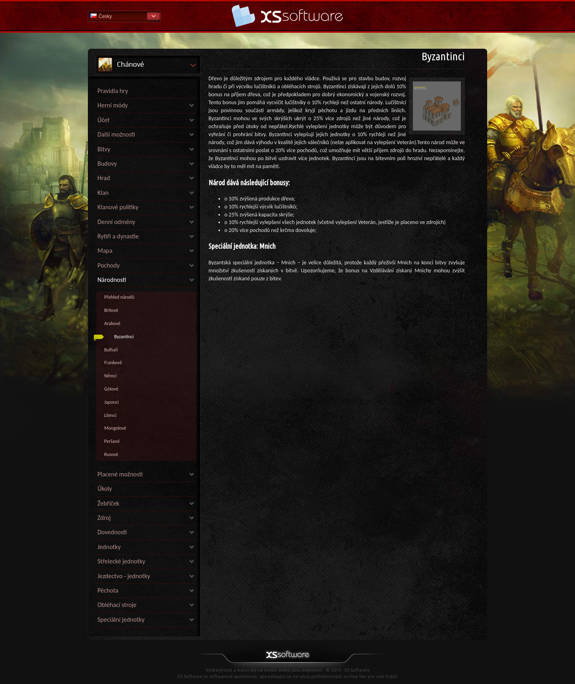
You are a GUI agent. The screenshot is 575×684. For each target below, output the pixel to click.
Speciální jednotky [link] (121, 619)
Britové (111, 310)
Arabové (112, 323)
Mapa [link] (104, 250)
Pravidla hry (112, 91)
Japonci (111, 402)
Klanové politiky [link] (118, 207)
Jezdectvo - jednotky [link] (123, 576)
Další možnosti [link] (116, 134)
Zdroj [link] (104, 517)
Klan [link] (103, 192)
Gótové (111, 389)
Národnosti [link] (111, 280)
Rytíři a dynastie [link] (118, 236)
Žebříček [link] (108, 503)
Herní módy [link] (112, 105)
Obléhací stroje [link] (117, 605)
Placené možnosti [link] (120, 474)
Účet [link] (103, 120)
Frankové (113, 362)
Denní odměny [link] (116, 222)
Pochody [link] (108, 265)
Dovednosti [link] (112, 532)
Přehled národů (119, 297)
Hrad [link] (103, 178)
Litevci (110, 415)
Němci (110, 376)
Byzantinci (124, 336)
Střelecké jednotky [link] (121, 561)
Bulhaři (111, 350)
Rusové (111, 454)
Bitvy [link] (103, 149)
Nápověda (287, 15)
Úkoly (104, 488)
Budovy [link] (107, 163)
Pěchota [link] (107, 590)
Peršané (112, 441)
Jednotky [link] (109, 547)
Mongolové (115, 428)
